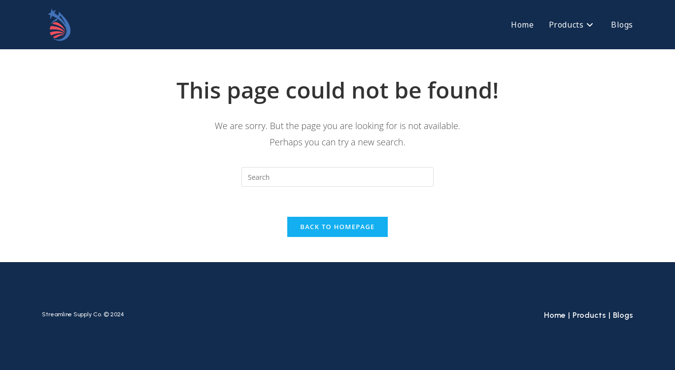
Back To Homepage (337, 226)
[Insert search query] (337, 177)
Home (555, 315)
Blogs (623, 315)
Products (589, 315)
